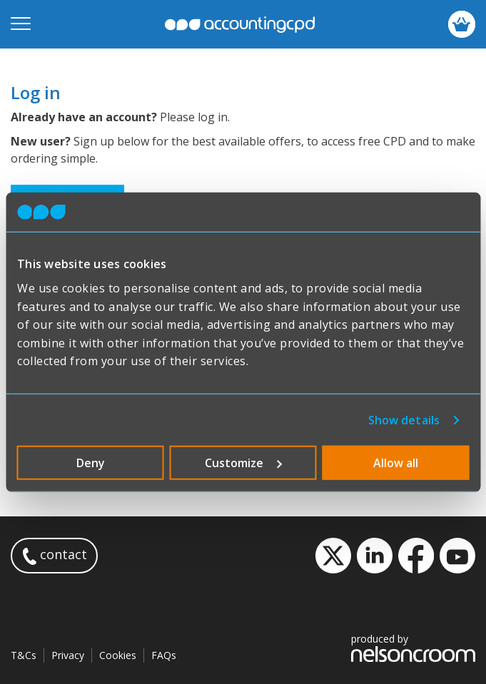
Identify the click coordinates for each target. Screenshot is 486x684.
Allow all (395, 463)
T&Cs (23, 655)
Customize (243, 463)
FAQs (163, 655)
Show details (404, 420)
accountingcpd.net (240, 24)
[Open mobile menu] (21, 24)
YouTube (457, 555)
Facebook (416, 555)
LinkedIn (375, 555)
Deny (90, 463)
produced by (413, 647)
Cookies (117, 655)
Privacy (67, 655)
